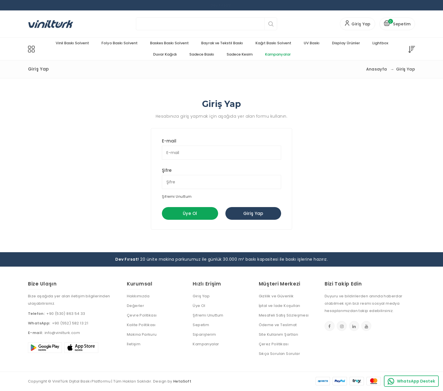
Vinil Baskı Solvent (72, 43)
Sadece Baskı (201, 54)
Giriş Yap (253, 213)
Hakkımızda (138, 296)
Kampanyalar (278, 54)
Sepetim (201, 325)
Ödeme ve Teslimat (278, 325)
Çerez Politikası (273, 344)
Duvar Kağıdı (165, 54)
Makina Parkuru (142, 334)
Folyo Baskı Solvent (119, 43)
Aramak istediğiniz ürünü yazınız (150, 23)
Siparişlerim (204, 334)
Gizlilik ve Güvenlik (276, 296)
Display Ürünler (346, 43)
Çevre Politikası (142, 315)
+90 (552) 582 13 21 (70, 323)
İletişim (133, 344)
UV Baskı (312, 43)
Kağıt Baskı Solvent (273, 43)
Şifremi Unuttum (177, 196)
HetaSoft (182, 381)
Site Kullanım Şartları (278, 334)
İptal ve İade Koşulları (279, 305)
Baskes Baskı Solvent (169, 43)
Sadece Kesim (240, 54)
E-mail (169, 141)
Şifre (166, 170)
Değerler (135, 305)
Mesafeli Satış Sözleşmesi (284, 315)
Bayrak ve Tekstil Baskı (222, 43)
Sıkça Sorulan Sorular (279, 353)
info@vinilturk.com (62, 332)
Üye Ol (190, 213)
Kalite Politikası (141, 325)
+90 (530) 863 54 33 (65, 313)
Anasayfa (376, 69)
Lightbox (380, 43)
